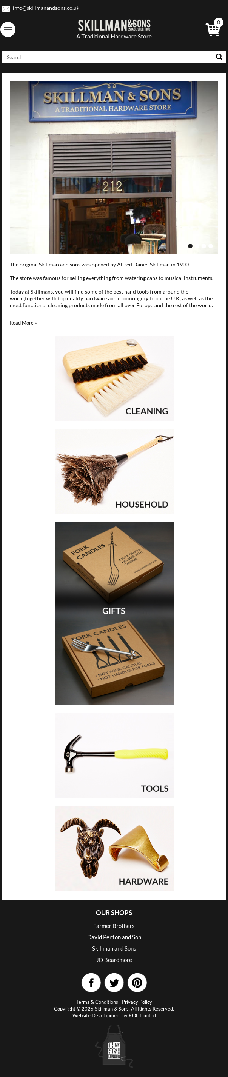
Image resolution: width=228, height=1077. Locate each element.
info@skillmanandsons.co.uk (46, 8)
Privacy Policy (137, 1002)
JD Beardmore (114, 959)
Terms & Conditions (97, 1002)
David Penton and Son (114, 937)
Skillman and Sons (114, 948)
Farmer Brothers (114, 925)
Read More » (23, 323)
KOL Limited (142, 1015)
